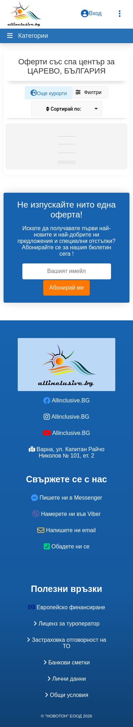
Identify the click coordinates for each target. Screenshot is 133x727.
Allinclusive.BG (66, 400)
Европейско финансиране (66, 607)
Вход (91, 13)
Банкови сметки (66, 662)
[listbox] (66, 108)
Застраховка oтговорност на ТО (66, 643)
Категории (32, 35)
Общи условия (66, 695)
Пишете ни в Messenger (66, 498)
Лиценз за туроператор (66, 624)
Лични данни (66, 679)
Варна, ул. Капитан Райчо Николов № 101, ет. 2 (67, 452)
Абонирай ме (66, 288)
